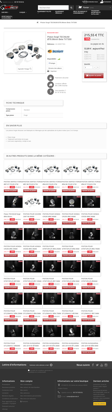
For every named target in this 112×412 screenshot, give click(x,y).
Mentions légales (8, 396)
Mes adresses (25, 393)
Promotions (6, 384)
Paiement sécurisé (57, 78)
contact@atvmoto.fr (73, 396)
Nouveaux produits (8, 387)
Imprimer (54, 71)
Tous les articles (99, 403)
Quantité (87, 64)
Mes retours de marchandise (30, 387)
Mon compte (26, 381)
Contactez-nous (92, 2)
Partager (52, 63)
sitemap (5, 409)
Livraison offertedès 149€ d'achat (57, 84)
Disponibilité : (52, 59)
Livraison (5, 393)
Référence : (51, 44)
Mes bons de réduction (28, 398)
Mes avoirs (24, 390)
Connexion (107, 2)
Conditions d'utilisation (10, 398)
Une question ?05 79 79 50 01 (56, 91)
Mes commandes (26, 384)
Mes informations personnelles (30, 396)
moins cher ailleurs (55, 68)
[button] (81, 12)
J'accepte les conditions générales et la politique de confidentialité (40, 371)
